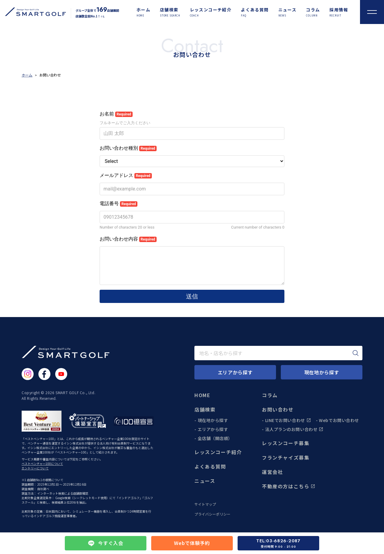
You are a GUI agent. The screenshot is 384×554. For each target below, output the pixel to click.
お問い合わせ (278, 409)
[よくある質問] (254, 12)
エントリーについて (35, 468)
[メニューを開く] (372, 12)
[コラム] (313, 12)
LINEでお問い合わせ (288, 420)
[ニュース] (287, 12)
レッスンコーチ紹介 (218, 452)
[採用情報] (338, 12)
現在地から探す (213, 420)
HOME (202, 395)
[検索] (355, 353)
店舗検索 (204, 409)
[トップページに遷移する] (33, 11)
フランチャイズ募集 (285, 457)
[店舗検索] (170, 12)
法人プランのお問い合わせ (294, 429)
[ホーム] (143, 12)
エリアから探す (213, 429)
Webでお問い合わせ (339, 420)
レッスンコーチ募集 (285, 443)
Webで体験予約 (192, 543)
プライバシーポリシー (212, 514)
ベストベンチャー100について (42, 463)
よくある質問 (210, 466)
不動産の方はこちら (288, 486)
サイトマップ (205, 504)
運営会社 (272, 471)
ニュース (204, 480)
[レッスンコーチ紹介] (211, 12)
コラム (270, 395)
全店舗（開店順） (215, 438)
